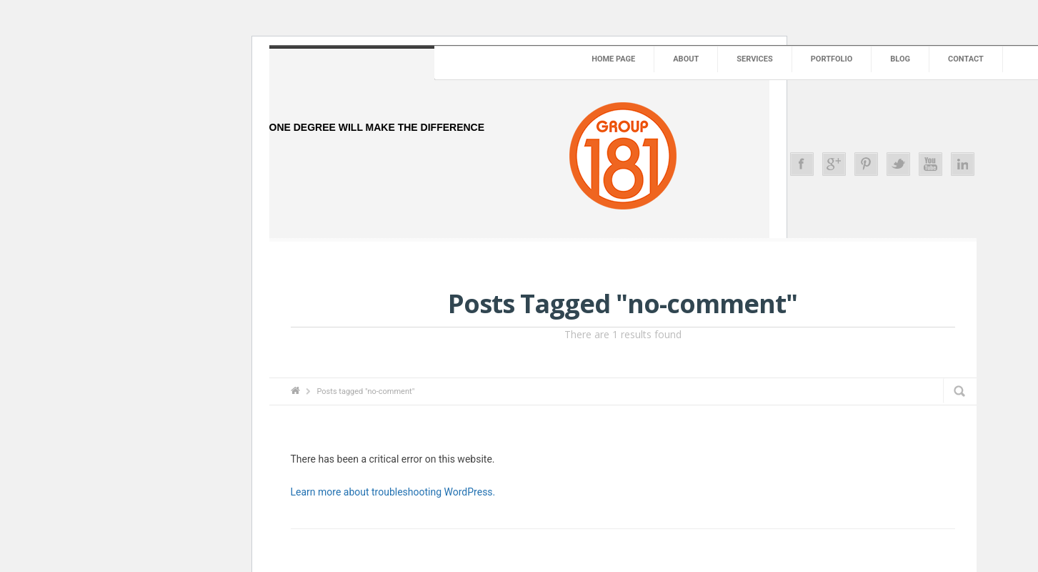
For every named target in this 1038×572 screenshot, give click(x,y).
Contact (966, 59)
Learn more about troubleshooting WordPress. (393, 492)
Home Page (613, 59)
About (686, 59)
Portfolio (832, 59)
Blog (900, 59)
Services (754, 59)
